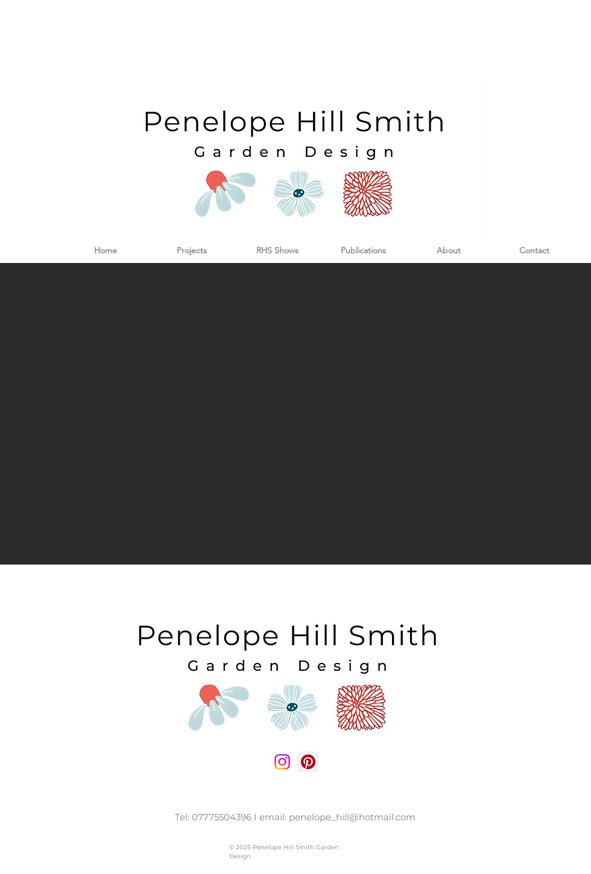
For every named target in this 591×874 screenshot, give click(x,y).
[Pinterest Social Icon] (308, 762)
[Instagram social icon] (282, 762)
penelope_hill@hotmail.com (352, 817)
